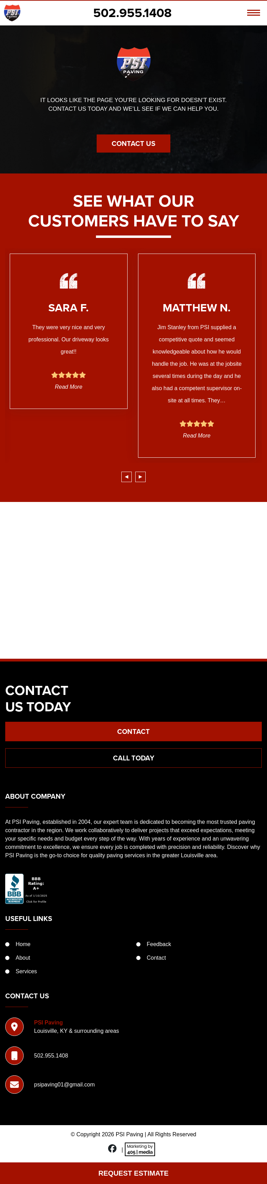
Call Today (133, 758)
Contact (133, 731)
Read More (68, 387)
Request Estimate (133, 1173)
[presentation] (126, 477)
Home (23, 944)
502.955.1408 (132, 13)
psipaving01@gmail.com (64, 1085)
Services (26, 971)
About (23, 958)
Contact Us (133, 143)
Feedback (159, 944)
